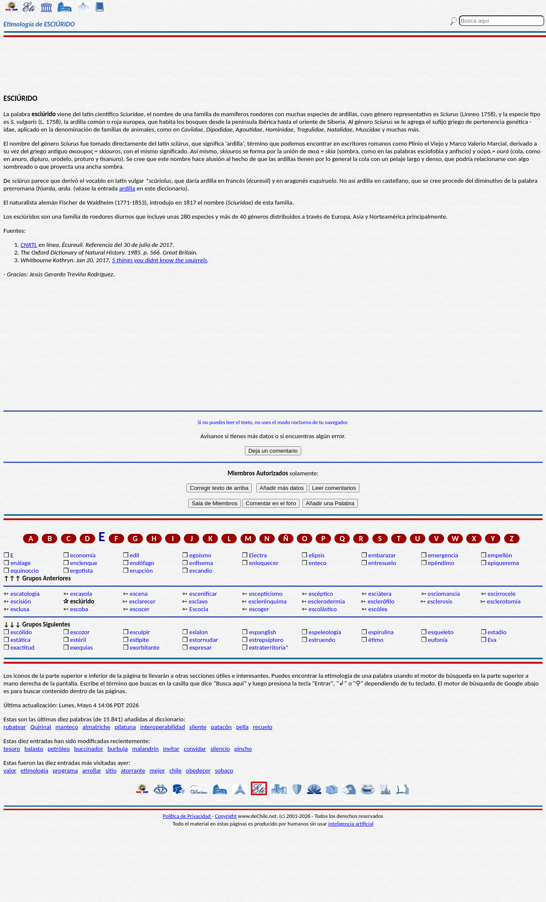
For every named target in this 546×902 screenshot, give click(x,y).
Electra (258, 555)
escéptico (320, 593)
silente (197, 727)
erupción (141, 570)
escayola (81, 593)
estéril (78, 640)
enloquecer (264, 563)
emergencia (443, 555)
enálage (20, 563)
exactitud (22, 647)
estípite (139, 640)
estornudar (203, 640)
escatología (24, 593)
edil (134, 555)
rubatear (14, 727)
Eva (492, 640)
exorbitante (145, 647)
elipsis (316, 555)
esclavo (198, 601)
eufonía (437, 640)
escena (139, 593)
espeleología (324, 632)
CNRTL (28, 245)
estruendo (321, 640)
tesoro (11, 749)
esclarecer (142, 601)
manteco (66, 727)
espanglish (262, 632)
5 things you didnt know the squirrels (159, 260)
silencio (220, 749)
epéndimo (441, 563)
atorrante (133, 770)
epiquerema (503, 563)
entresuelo (382, 563)
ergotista (81, 570)
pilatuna (125, 727)
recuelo (263, 727)
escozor (80, 632)
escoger (259, 609)
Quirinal (40, 727)
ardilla (127, 188)
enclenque (83, 563)
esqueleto (440, 632)
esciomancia (444, 593)
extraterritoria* (269, 647)
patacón (221, 727)
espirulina (381, 632)
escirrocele (502, 593)
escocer (140, 609)
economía (83, 555)
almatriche (96, 727)
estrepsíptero (266, 640)
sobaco (224, 770)
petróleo (59, 749)
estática (20, 640)
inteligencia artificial (351, 823)
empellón (500, 555)
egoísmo (200, 555)
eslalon (198, 632)
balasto (33, 749)
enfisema (201, 563)
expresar (200, 647)
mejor (157, 770)
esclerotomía (504, 601)
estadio (497, 632)
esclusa (19, 609)
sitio (111, 770)
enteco (317, 563)
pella (242, 727)
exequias (81, 647)
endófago (142, 563)
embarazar (382, 555)
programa (65, 770)
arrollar (92, 770)
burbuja (117, 749)
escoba (79, 609)
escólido (21, 632)
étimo (375, 640)
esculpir (140, 632)
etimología (35, 770)
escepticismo (266, 593)
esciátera (380, 593)
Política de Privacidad (187, 816)
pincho (243, 749)
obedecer (198, 770)
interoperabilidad (162, 727)
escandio (200, 570)
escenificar (203, 593)
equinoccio (24, 570)
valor (9, 770)
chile (175, 770)
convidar (195, 749)
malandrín (145, 749)
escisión (20, 601)
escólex (377, 609)
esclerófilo (381, 601)
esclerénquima (267, 601)
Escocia (198, 609)
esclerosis (440, 601)
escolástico (322, 609)
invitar (171, 749)
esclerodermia (326, 601)
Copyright (226, 816)
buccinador (88, 749)
